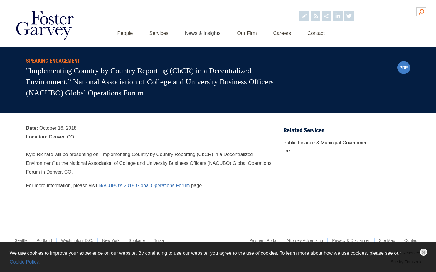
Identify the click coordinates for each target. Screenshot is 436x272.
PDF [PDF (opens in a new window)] (404, 67)
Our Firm (247, 33)
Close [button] (423, 252)
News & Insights (203, 33)
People (125, 33)
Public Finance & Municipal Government (326, 142)
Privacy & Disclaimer (351, 240)
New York (110, 240)
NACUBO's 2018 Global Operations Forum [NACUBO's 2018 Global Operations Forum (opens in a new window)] (144, 185)
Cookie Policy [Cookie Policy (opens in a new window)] (24, 261)
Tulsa (159, 240)
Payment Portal (263, 240)
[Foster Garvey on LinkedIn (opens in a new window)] (338, 11)
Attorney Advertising (305, 240)
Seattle (21, 240)
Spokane (137, 240)
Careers (282, 33)
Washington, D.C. (77, 240)
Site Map (387, 240)
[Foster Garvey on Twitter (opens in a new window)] (349, 11)
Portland (44, 240)
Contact (316, 33)
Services (158, 33)
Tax (287, 150)
